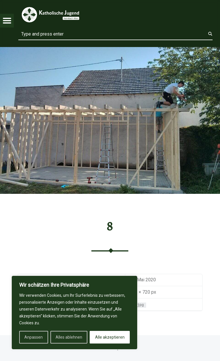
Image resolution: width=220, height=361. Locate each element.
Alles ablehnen (69, 337)
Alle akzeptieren (110, 337)
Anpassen (33, 337)
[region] (74, 313)
